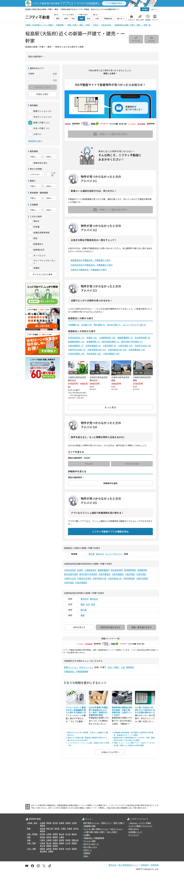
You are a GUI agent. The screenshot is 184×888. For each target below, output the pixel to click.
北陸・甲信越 (32, 834)
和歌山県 (75, 840)
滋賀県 (61, 840)
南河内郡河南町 (111, 341)
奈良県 (67, 840)
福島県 (42, 825)
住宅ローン (87, 850)
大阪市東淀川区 (117, 349)
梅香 (83, 615)
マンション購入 (89, 829)
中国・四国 (31, 843)
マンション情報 (89, 841)
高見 (93, 604)
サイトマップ (133, 835)
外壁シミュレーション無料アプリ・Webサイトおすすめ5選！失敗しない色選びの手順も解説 (134, 744)
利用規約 (145, 865)
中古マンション (86, 667)
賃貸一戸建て (118, 823)
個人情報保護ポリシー (128, 865)
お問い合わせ (133, 829)
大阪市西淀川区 (96, 349)
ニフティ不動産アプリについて (140, 826)
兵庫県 (48, 840)
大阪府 (42, 840)
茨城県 (69, 828)
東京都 (42, 828)
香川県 (42, 845)
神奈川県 (49, 828)
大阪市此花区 (76, 337)
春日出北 (94, 598)
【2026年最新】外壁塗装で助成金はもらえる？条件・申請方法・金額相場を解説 (99, 711)
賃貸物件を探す (35, 141)
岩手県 (55, 823)
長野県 (55, 834)
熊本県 (61, 848)
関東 (28, 828)
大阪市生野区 (76, 353)
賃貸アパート (106, 823)
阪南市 (92, 337)
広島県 (42, 843)
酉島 (83, 604)
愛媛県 (48, 845)
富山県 (61, 834)
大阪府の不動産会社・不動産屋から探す (88, 269)
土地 (123, 667)
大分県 (67, 848)
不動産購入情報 (89, 826)
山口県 (67, 843)
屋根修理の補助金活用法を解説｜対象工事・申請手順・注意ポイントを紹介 (122, 711)
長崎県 (55, 848)
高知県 (55, 845)
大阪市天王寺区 (77, 349)
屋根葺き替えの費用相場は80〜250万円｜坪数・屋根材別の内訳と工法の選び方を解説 (134, 738)
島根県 (61, 843)
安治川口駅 (114, 324)
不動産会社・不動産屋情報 (76, 671)
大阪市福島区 (93, 345)
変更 (55, 73)
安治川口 (100, 553)
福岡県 (42, 848)
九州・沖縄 (31, 848)
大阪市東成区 (136, 349)
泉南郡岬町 (93, 341)
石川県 (67, 834)
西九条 (92, 553)
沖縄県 (50, 851)
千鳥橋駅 (74, 324)
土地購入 (86, 835)
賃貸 (85, 823)
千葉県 (63, 828)
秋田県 (67, 823)
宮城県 (61, 823)
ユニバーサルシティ (114, 553)
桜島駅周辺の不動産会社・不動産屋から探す (90, 260)
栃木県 (75, 828)
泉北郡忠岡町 (143, 337)
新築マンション (71, 667)
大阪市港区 (125, 345)
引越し (86, 856)
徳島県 (74, 843)
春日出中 (85, 598)
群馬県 (42, 831)
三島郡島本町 (107, 337)
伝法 (88, 604)
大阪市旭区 (94, 353)
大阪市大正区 (143, 345)
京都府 (55, 840)
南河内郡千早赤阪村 (132, 341)
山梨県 (48, 834)
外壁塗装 (86, 853)
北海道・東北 (32, 823)
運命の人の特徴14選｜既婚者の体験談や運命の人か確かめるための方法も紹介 (87, 738)
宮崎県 (74, 848)
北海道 (42, 823)
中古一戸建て (114, 667)
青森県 (48, 823)
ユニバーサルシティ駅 (134, 324)
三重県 (61, 837)
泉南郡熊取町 (76, 341)
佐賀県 (48, 848)
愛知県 (42, 837)
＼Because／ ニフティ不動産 (139, 823)
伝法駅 (86, 324)
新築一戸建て (100, 832)
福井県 (74, 834)
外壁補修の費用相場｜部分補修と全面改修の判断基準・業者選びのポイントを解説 (133, 733)
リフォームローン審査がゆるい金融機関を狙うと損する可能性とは (76, 710)
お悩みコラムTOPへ (110, 752)
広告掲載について (135, 832)
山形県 (74, 823)
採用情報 (155, 865)
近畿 (28, 840)
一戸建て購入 (88, 832)
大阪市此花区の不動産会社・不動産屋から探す (91, 264)
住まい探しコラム (90, 847)
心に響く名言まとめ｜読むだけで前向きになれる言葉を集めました (145, 710)
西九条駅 (100, 324)
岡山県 (48, 843)
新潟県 (42, 834)
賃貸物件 (130, 667)
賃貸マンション (94, 823)
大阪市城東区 (111, 353)
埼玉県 (57, 828)
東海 (28, 837)
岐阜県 (48, 837)
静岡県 (55, 837)
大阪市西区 (109, 345)
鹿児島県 (43, 851)
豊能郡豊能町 (125, 337)
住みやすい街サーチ (91, 844)
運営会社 (112, 865)
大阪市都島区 (76, 345)
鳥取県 (55, 843)
